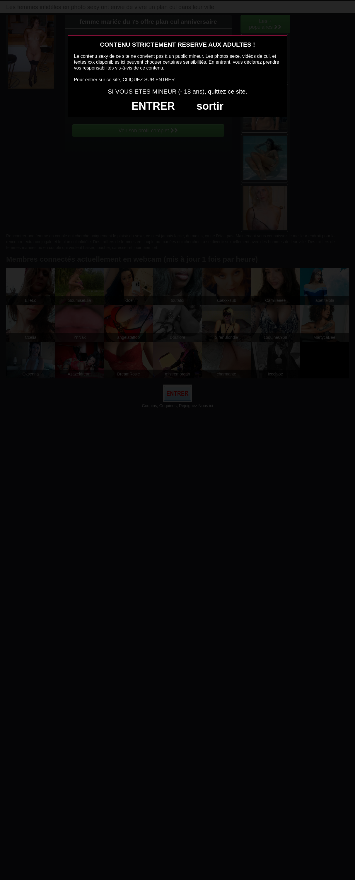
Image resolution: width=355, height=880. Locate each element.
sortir (210, 106)
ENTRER (153, 106)
